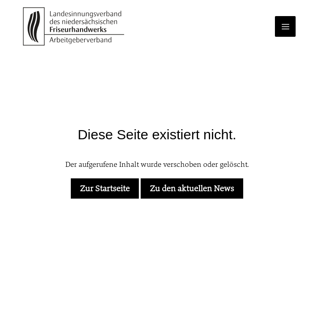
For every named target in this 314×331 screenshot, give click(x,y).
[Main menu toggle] (285, 26)
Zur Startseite (105, 188)
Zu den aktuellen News (192, 188)
